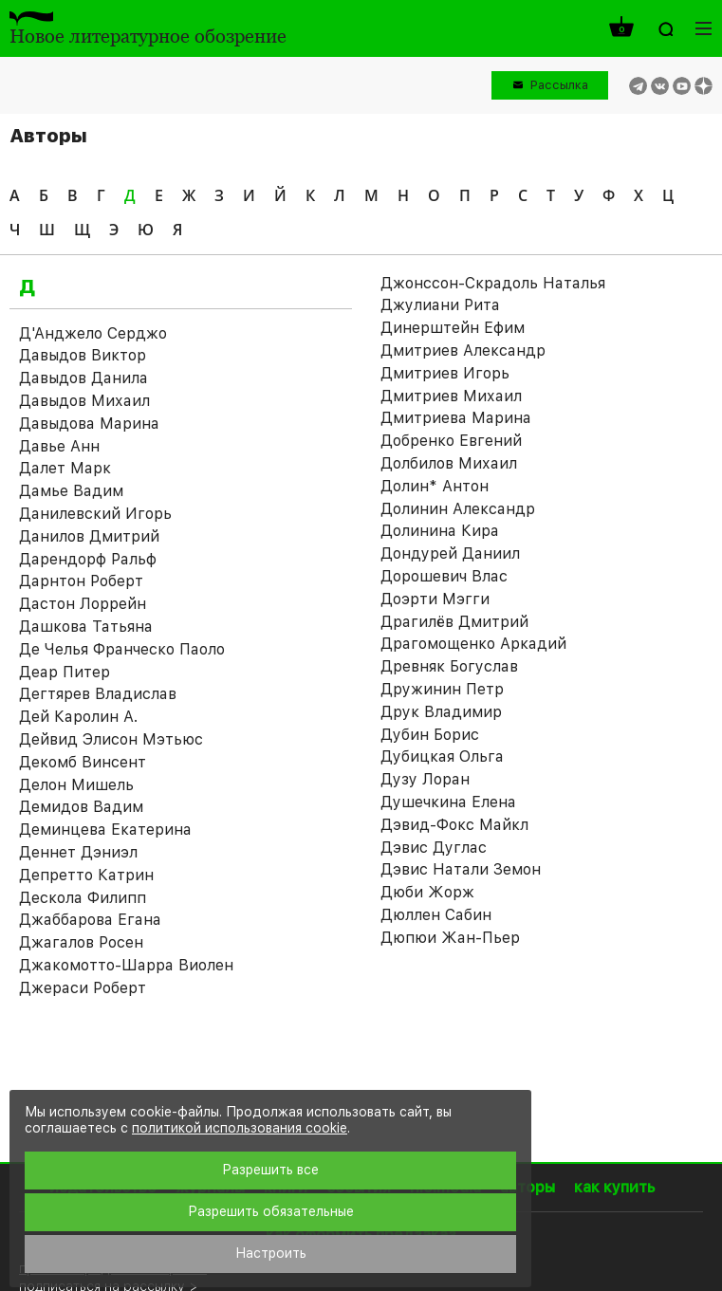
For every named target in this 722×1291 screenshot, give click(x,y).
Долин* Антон (434, 486)
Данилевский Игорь (95, 514)
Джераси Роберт (82, 988)
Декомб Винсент (82, 762)
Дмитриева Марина (455, 418)
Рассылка (559, 85)
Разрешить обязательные (271, 1211)
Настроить (270, 1253)
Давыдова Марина (89, 424)
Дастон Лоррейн (82, 604)
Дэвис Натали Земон (460, 869)
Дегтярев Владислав (97, 694)
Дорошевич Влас (444, 576)
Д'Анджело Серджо (93, 333)
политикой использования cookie (239, 1127)
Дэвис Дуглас (433, 848)
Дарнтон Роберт (81, 581)
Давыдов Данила (83, 378)
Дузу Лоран (425, 779)
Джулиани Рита (440, 305)
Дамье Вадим (71, 491)
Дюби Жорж (427, 892)
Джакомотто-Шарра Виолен (126, 965)
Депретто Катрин (86, 875)
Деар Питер (64, 672)
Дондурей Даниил (450, 553)
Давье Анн (59, 446)
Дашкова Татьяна (86, 627)
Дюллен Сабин (435, 915)
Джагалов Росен (81, 942)
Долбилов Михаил (448, 463)
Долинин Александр (457, 509)
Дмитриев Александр (463, 350)
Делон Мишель (76, 785)
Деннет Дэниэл (78, 852)
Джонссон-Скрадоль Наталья (492, 283)
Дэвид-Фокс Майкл (454, 825)
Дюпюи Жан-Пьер (450, 938)
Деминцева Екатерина (105, 830)
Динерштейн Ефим (452, 328)
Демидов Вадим (81, 807)
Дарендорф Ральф (88, 559)
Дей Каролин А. (78, 717)
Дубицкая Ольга (442, 756)
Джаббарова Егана (90, 920)
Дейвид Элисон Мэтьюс (111, 739)
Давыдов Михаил (84, 401)
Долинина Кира (439, 531)
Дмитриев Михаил (451, 396)
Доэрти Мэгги (435, 599)
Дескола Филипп (82, 898)
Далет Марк (65, 468)
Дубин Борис (429, 735)
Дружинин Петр (442, 689)
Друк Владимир (441, 712)
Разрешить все (270, 1169)
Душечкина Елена (448, 802)
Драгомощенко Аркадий (473, 644)
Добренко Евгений (451, 441)
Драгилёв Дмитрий (454, 622)
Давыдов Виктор (82, 355)
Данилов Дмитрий (89, 536)
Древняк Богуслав (449, 666)
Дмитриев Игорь (444, 373)
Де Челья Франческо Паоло (122, 649)
